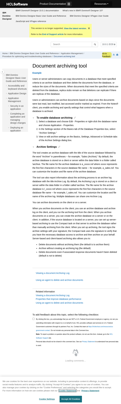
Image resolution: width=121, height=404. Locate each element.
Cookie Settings (47, 401)
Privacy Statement (88, 341)
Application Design (17, 93)
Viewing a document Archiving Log (52, 273)
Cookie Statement (67, 392)
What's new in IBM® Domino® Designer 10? (83, 10)
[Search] (95, 44)
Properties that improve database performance (58, 299)
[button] (4, 75)
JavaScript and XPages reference (31, 21)
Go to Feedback (106, 55)
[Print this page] (117, 55)
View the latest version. (74, 28)
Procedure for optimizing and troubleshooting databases (27, 56)
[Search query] (74, 44)
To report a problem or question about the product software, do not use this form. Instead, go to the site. (74, 336)
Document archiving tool (64, 56)
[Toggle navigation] (69, 4)
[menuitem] (37, 10)
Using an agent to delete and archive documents (59, 280)
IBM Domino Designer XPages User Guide (89, 16)
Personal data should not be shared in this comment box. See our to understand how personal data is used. (77, 343)
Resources (100, 4)
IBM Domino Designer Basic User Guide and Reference (41, 16)
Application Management (72, 53)
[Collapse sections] (114, 55)
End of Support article (53, 34)
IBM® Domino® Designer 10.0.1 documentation (37, 10)
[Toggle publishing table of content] (2, 72)
